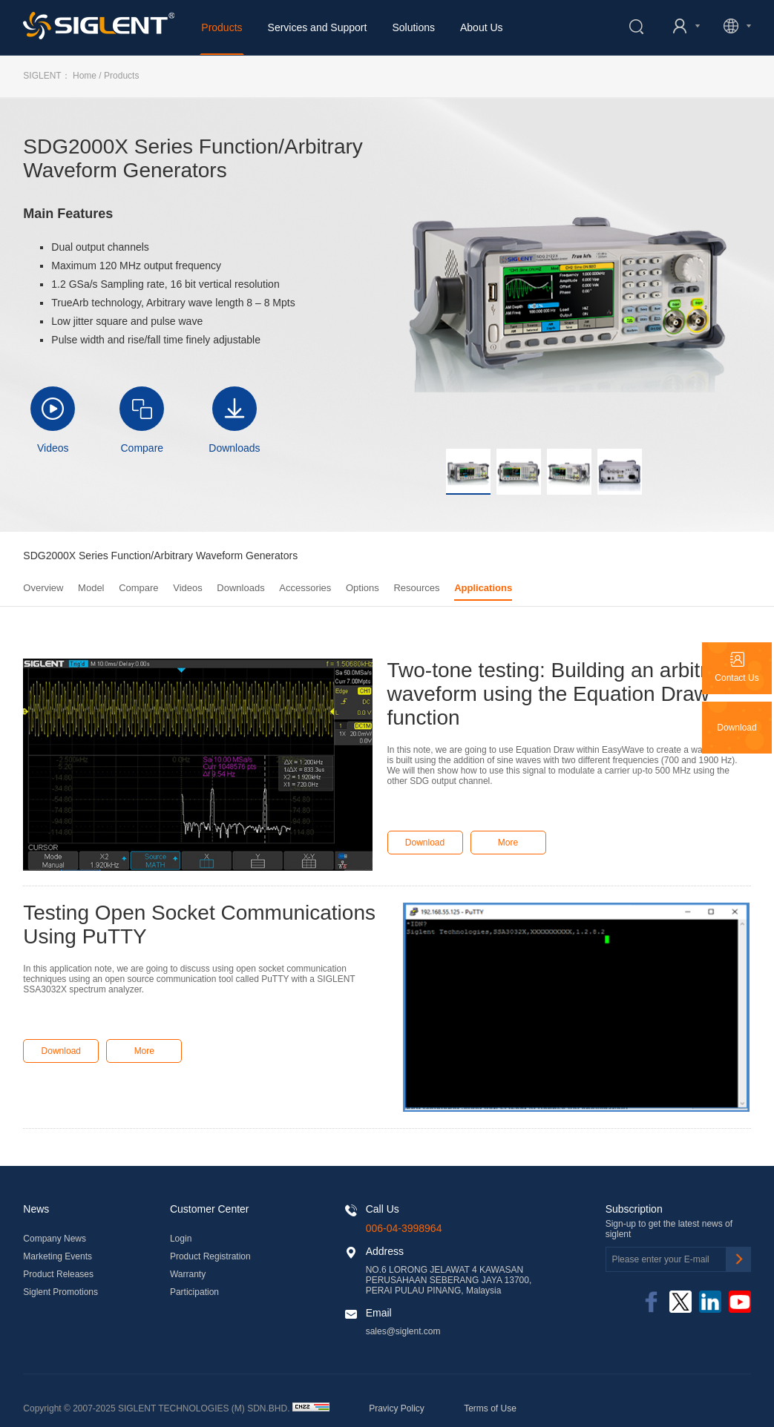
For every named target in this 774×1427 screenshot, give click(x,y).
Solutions (413, 27)
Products (221, 27)
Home (84, 75)
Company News (54, 1238)
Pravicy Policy (396, 1408)
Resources (416, 587)
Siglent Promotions (60, 1292)
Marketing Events (57, 1256)
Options (362, 587)
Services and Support (317, 27)
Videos (53, 448)
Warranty (188, 1274)
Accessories (305, 587)
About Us (481, 27)
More (508, 842)
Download (425, 842)
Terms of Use (490, 1408)
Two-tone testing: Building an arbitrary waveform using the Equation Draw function (561, 694)
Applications (483, 587)
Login (180, 1238)
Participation (194, 1292)
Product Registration (210, 1256)
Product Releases (58, 1274)
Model (91, 587)
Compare (142, 448)
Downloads (234, 448)
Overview (43, 587)
